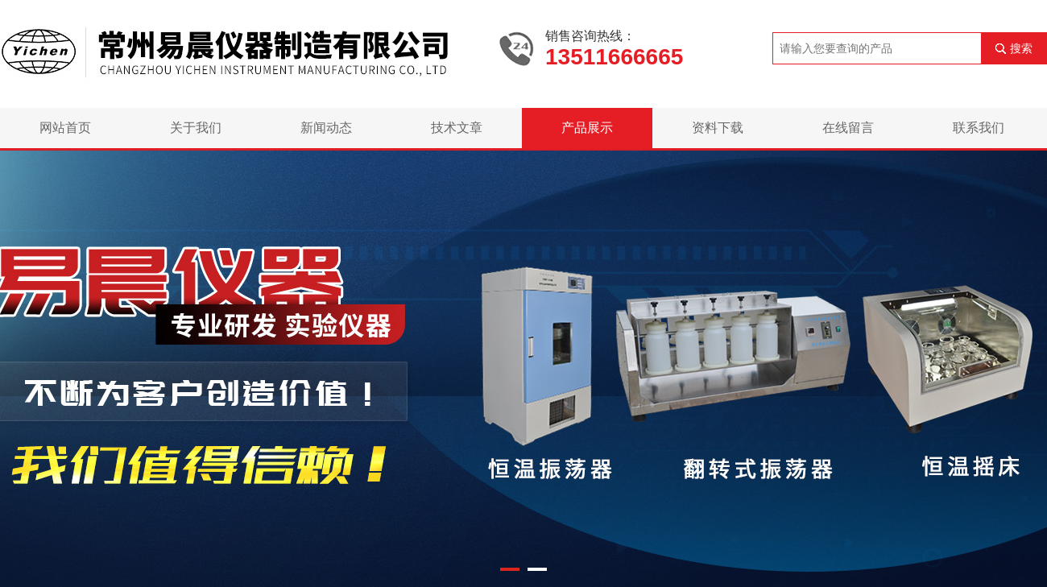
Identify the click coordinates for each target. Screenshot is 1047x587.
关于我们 (195, 127)
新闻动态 (326, 127)
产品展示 (587, 127)
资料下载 (717, 127)
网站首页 (65, 127)
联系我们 (978, 127)
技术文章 (456, 127)
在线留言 (848, 127)
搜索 (1021, 48)
